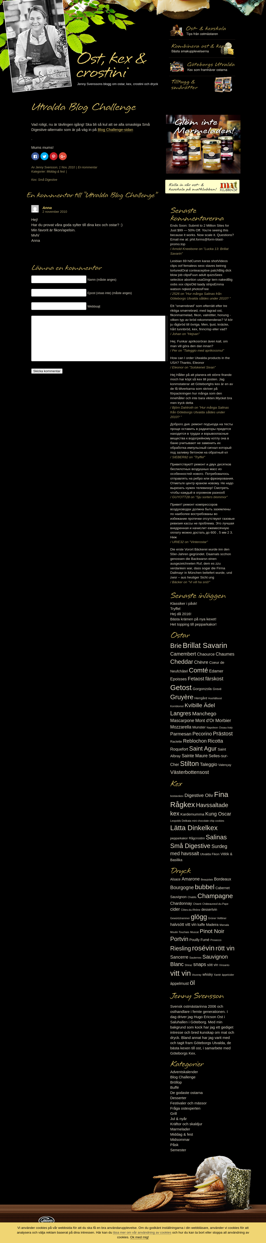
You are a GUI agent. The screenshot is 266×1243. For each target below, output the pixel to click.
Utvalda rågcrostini (202, 85)
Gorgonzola (202, 689)
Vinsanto (224, 965)
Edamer (216, 671)
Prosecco (215, 940)
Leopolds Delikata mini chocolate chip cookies (197, 820)
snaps (199, 964)
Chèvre (201, 662)
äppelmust (179, 983)
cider (175, 909)
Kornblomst (177, 706)
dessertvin (209, 909)
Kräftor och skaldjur (186, 1124)
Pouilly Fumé (199, 940)
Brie (176, 645)
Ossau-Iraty (226, 727)
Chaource (206, 654)
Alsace (175, 879)
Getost (181, 687)
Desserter (178, 1098)
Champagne (215, 896)
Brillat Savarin (205, 645)
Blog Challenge (183, 1077)
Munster (198, 727)
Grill (173, 1113)
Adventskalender (184, 1072)
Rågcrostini (197, 838)
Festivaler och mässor (188, 1103)
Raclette (176, 741)
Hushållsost (215, 698)
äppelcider (228, 974)
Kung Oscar (218, 814)
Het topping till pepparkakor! (193, 624)
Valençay (224, 765)
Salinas (216, 837)
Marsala (224, 924)
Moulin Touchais (179, 932)
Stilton (189, 763)
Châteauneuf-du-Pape (215, 903)
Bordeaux (222, 879)
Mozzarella (180, 727)
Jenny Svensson (46, 167)
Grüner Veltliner (217, 918)
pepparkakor (179, 838)
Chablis (192, 897)
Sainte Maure (195, 755)
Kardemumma (192, 814)
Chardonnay (181, 903)
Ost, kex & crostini (111, 62)
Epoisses (178, 679)
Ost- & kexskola (202, 31)
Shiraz (188, 965)
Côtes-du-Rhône (190, 909)
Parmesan (180, 733)
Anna (47, 208)
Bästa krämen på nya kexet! (193, 619)
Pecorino (202, 733)
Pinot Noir (212, 931)
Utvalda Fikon (210, 854)
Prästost (223, 733)
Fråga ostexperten (185, 1108)
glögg (199, 917)
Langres (180, 713)
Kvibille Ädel (200, 705)
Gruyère (181, 697)
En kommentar (87, 167)
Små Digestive (47, 180)
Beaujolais (207, 879)
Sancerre (179, 957)
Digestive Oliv (198, 795)
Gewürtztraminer (180, 918)
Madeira (212, 925)
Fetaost (196, 678)
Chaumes (225, 654)
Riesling (180, 948)
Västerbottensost (189, 772)
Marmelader (180, 1129)
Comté (198, 670)
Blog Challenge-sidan (115, 129)
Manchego (204, 713)
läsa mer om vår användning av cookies (142, 1232)
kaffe (201, 925)
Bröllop (176, 1082)
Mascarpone (182, 720)
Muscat (194, 932)
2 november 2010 (54, 211)
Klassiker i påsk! (183, 603)
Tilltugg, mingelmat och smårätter (202, 49)
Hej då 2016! (180, 614)
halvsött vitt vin (183, 924)
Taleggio (208, 764)
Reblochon (195, 741)
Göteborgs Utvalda (202, 67)
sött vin (212, 965)
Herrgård (201, 698)
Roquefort (179, 749)
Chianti (197, 903)
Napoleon (212, 727)
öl (192, 982)
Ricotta (215, 741)
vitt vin (180, 973)
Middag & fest (56, 171)
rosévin (203, 948)
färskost (214, 678)
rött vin (225, 948)
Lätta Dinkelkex (194, 828)
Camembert (183, 654)
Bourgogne (182, 887)
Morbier (223, 720)
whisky (207, 974)
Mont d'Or (204, 720)
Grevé (217, 689)
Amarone (191, 879)
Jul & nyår (178, 1119)
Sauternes (195, 957)
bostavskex (176, 795)
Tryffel (175, 608)
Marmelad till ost (203, 144)
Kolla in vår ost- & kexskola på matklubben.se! (202, 186)
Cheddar (181, 661)
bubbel (204, 887)
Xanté (217, 974)
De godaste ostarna (186, 1093)
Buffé (174, 1087)
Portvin (179, 939)
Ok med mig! (139, 1237)
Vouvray (196, 974)
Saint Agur (203, 748)
